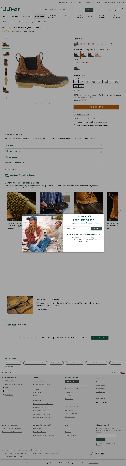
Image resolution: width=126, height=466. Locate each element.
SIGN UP (96, 228)
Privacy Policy (83, 241)
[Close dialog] (101, 215)
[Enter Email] (78, 228)
